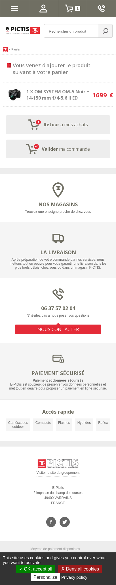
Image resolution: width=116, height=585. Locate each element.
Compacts (43, 423)
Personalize (45, 577)
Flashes (64, 423)
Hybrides (84, 423)
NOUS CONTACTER (58, 329)
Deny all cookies (80, 569)
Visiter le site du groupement (58, 474)
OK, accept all (35, 569)
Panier (15, 49)
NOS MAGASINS (58, 204)
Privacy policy (74, 577)
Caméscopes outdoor (18, 425)
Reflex (103, 423)
